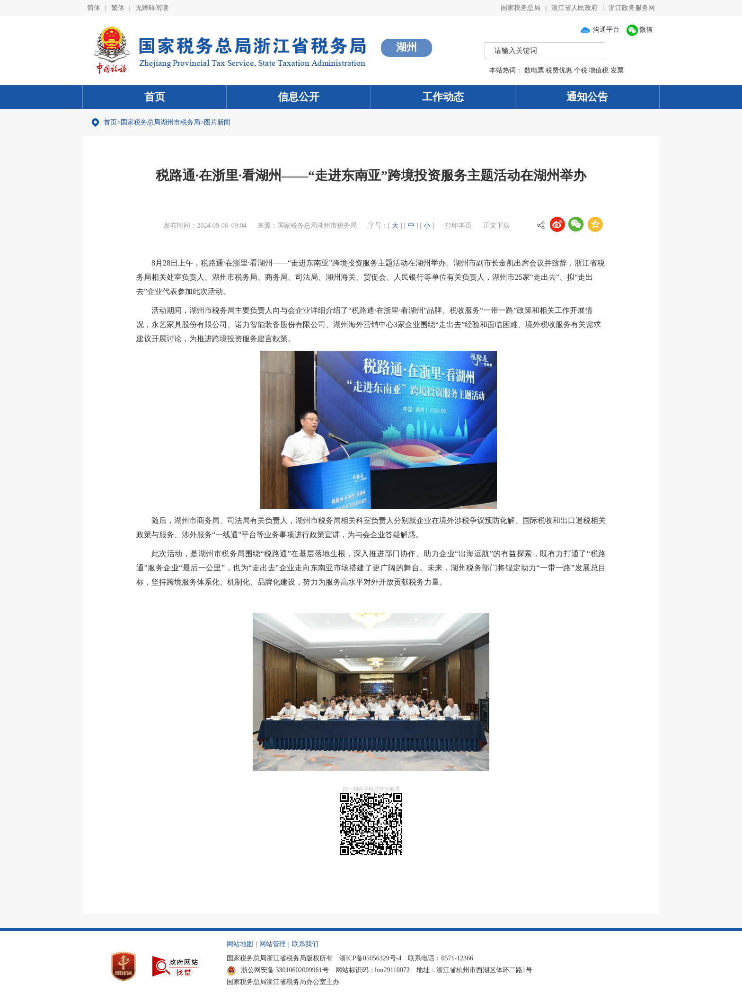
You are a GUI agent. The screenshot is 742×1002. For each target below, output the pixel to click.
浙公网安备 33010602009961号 (278, 970)
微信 (640, 29)
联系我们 (305, 944)
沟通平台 (599, 29)
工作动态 (443, 97)
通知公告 (587, 97)
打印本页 (458, 225)
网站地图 (240, 944)
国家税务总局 (520, 7)
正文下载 (496, 225)
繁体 (117, 7)
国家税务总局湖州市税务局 (160, 122)
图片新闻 (217, 122)
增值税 (599, 70)
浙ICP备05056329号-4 (370, 958)
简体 (93, 7)
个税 (580, 70)
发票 (617, 70)
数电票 (534, 70)
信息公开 (298, 97)
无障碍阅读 (151, 7)
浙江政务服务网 (632, 7)
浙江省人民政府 (574, 7)
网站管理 (272, 944)
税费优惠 (559, 70)
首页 (154, 97)
